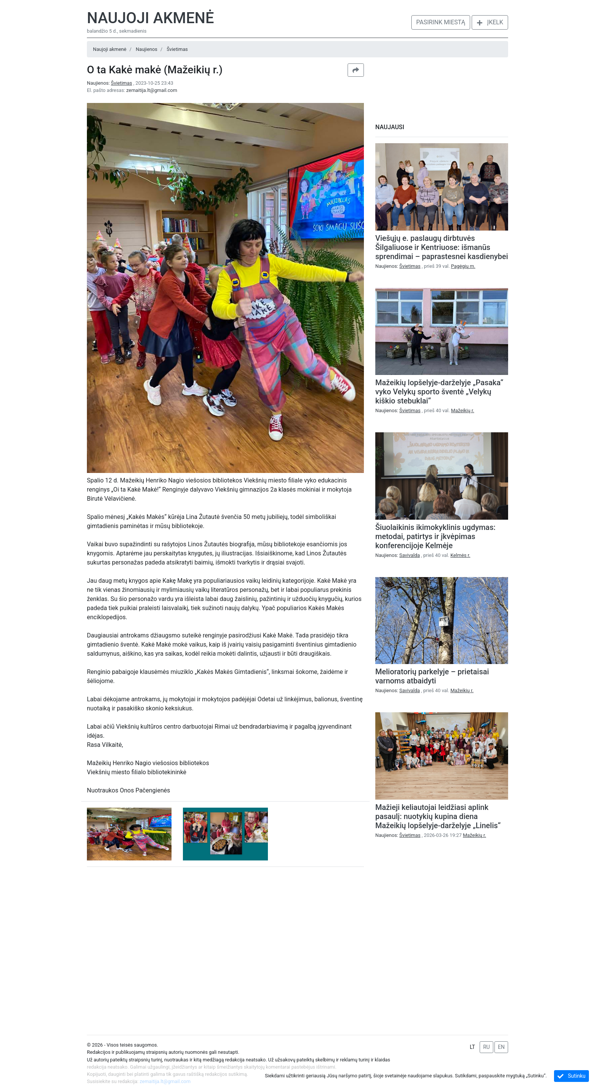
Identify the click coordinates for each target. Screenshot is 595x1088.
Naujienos (146, 49)
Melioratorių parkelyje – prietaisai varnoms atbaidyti (432, 676)
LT (472, 1047)
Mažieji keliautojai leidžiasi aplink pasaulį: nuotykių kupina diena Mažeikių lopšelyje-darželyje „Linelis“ (438, 816)
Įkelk (490, 22)
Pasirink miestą (440, 22)
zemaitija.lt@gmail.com (151, 90)
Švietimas (177, 49)
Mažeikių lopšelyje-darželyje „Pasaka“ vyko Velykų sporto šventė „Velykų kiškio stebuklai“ (439, 391)
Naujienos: (110, 83)
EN (501, 1047)
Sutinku (571, 1076)
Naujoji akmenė (150, 18)
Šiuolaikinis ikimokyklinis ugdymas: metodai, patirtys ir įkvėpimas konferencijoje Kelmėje (435, 536)
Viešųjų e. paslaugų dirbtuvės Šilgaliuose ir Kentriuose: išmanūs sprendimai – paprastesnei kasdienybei (441, 247)
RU (486, 1047)
